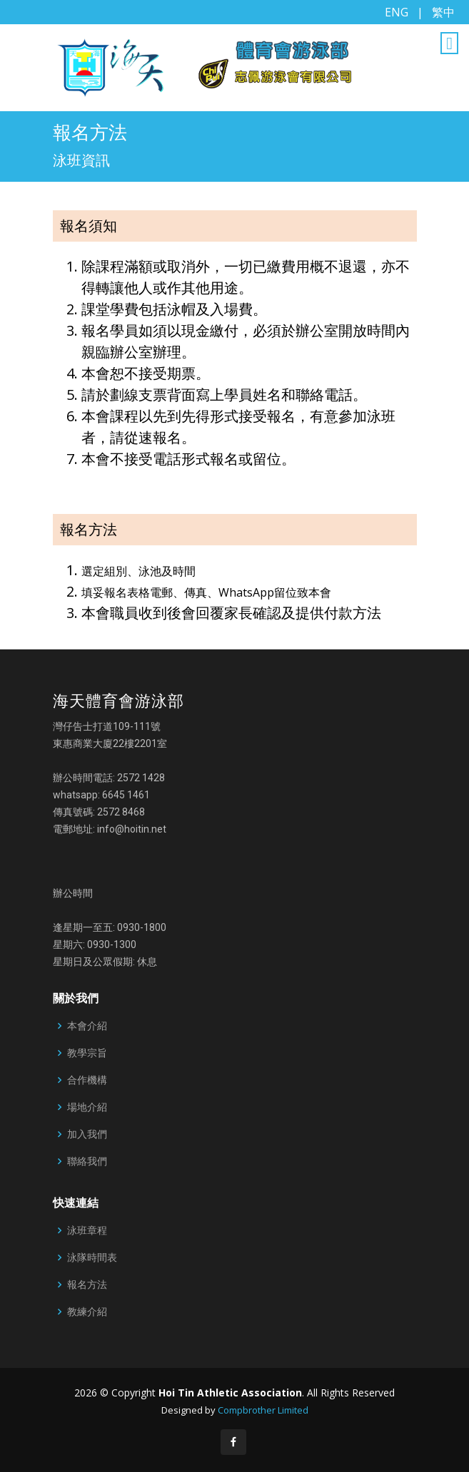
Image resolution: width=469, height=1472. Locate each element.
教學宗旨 (87, 1053)
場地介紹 (87, 1107)
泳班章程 (87, 1230)
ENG (396, 12)
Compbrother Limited (263, 1410)
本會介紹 (87, 1026)
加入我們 (87, 1134)
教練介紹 (87, 1312)
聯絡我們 (87, 1161)
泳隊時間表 (92, 1257)
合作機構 (87, 1080)
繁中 (443, 12)
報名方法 (87, 1285)
